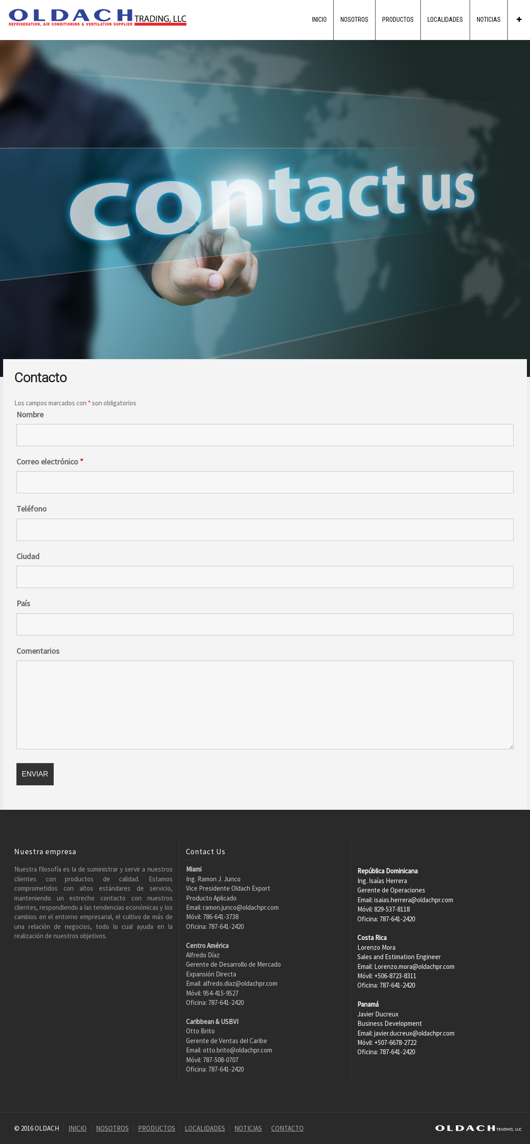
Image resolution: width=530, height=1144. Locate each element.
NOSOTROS (354, 19)
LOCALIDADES (445, 19)
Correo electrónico (49, 461)
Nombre (30, 414)
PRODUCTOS (398, 19)
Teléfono (31, 508)
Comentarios (37, 651)
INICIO (319, 19)
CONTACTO (287, 1128)
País (23, 603)
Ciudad (28, 556)
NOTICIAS (489, 19)
